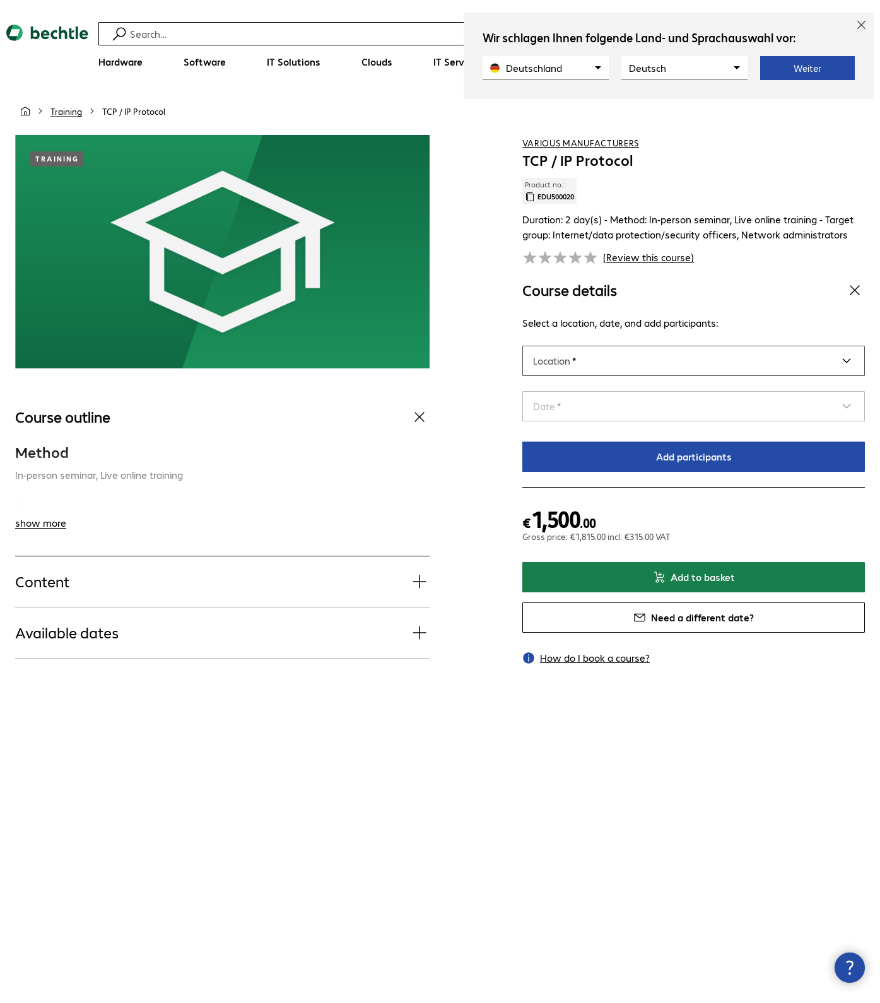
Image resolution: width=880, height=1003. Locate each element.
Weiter (807, 68)
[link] (133, 111)
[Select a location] (693, 361)
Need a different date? (693, 617)
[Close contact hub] (850, 968)
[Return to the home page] (47, 51)
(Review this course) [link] (648, 257)
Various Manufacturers (580, 143)
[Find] (442, 34)
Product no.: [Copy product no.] (549, 191)
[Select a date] (693, 406)
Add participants (694, 456)
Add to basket (694, 577)
